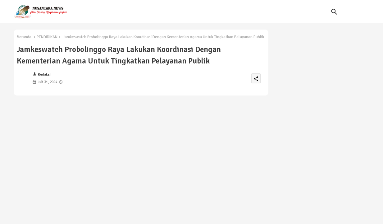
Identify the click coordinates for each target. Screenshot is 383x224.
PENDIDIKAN (47, 37)
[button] (334, 12)
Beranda (24, 37)
